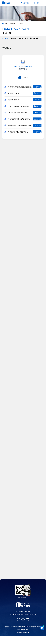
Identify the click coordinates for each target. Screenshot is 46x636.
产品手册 (13, 38)
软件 (26, 38)
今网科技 (26, 632)
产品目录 (5, 38)
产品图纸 (20, 38)
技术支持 (20, 632)
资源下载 (12, 24)
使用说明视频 (34, 38)
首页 (4, 24)
